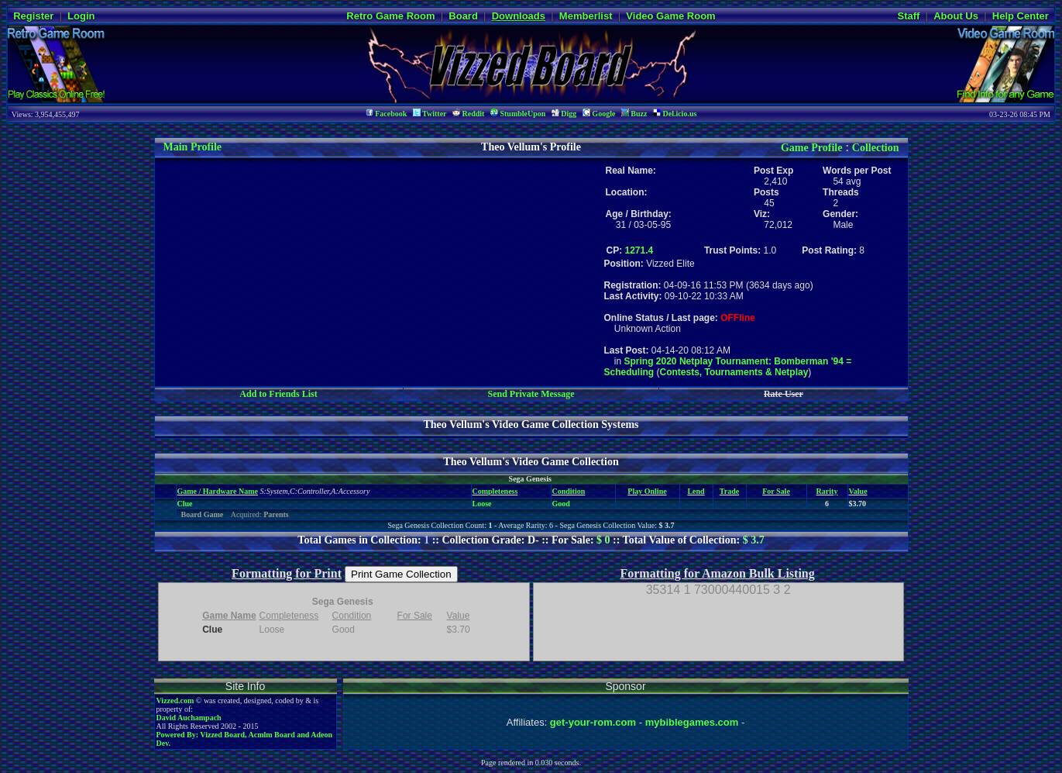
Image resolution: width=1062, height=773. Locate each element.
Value (858, 491)
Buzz (634, 113)
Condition (569, 491)
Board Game (202, 514)
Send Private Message (530, 393)
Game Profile (811, 148)
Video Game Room (670, 16)
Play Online (646, 491)
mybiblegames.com (692, 722)
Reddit (468, 113)
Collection (875, 148)
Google (599, 113)
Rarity (827, 491)
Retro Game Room (390, 16)
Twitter (430, 113)
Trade (729, 491)
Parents (276, 514)
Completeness (495, 491)
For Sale (776, 491)
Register (33, 16)
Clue (185, 503)
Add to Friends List (278, 393)
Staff (908, 16)
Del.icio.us (674, 113)
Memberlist (586, 16)
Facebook (386, 113)
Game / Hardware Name (218, 491)
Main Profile (192, 147)
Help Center (1020, 16)
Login (81, 16)
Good (561, 503)
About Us (955, 16)
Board (463, 16)
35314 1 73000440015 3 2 (718, 589)
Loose (482, 503)
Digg (564, 113)
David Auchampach (189, 717)
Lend (695, 491)
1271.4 (639, 250)
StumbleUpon (517, 113)
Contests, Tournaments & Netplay (734, 372)
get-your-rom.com (593, 722)
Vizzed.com (175, 700)
